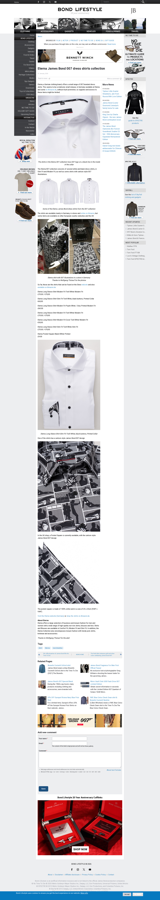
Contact (31, 124)
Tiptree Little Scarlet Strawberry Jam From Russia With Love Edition (112, 94)
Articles (31, 104)
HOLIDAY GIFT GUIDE (26, 111)
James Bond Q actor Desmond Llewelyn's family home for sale (110, 105)
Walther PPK (132, 246)
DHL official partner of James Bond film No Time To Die (56, 654)
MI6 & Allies (29, 71)
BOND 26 (99, 40)
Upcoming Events (27, 114)
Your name (43, 738)
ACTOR (65, 40)
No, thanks (137, 894)
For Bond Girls (29, 65)
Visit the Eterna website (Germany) (51, 616)
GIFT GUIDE (109, 40)
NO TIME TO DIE (28, 108)
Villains (31, 68)
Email (41, 743)
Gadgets (31, 48)
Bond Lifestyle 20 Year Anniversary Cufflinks (80, 797)
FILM (58, 40)
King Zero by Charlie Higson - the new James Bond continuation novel (112, 117)
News (32, 101)
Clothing (31, 42)
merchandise (57, 648)
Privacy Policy (87, 875)
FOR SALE (30, 94)
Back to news (42, 78)
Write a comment (113, 79)
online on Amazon (87, 213)
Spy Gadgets (29, 81)
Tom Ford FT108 (133, 253)
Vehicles (31, 52)
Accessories (29, 45)
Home (16, 2)
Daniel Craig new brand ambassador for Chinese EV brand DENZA (112, 148)
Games (31, 85)
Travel (32, 58)
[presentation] (55, 780)
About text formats (114, 770)
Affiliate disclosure (72, 875)
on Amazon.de (51, 90)
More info (84, 893)
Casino (31, 61)
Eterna (47, 648)
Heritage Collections (26, 75)
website (84, 285)
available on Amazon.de (47, 287)
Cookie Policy (100, 875)
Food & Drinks (29, 55)
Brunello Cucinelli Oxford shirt (59, 665)
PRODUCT (74, 40)
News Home (80, 654)
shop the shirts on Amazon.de (78, 616)
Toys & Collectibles (26, 91)
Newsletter (30, 131)
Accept (127, 894)
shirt (40, 648)
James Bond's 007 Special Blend (60, 681)
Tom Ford (130, 249)
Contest (31, 121)
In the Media (29, 127)
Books (31, 78)
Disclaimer (59, 875)
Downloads (30, 88)
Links (32, 134)
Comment (42, 751)
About (50, 875)
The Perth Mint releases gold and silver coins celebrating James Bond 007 (102, 654)
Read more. (111, 44)
